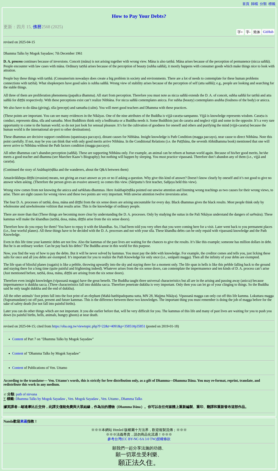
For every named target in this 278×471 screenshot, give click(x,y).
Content (17, 339)
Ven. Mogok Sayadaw (83, 399)
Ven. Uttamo (110, 399)
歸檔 (254, 4)
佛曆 (37, 26)
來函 (23, 421)
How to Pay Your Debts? (139, 16)
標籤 (271, 4)
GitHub (268, 32)
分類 (263, 4)
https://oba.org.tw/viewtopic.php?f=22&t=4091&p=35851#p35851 (98, 326)
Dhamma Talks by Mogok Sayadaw (40, 399)
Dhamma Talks (131, 399)
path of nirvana (26, 394)
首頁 (245, 4)
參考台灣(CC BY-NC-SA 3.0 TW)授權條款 (139, 439)
